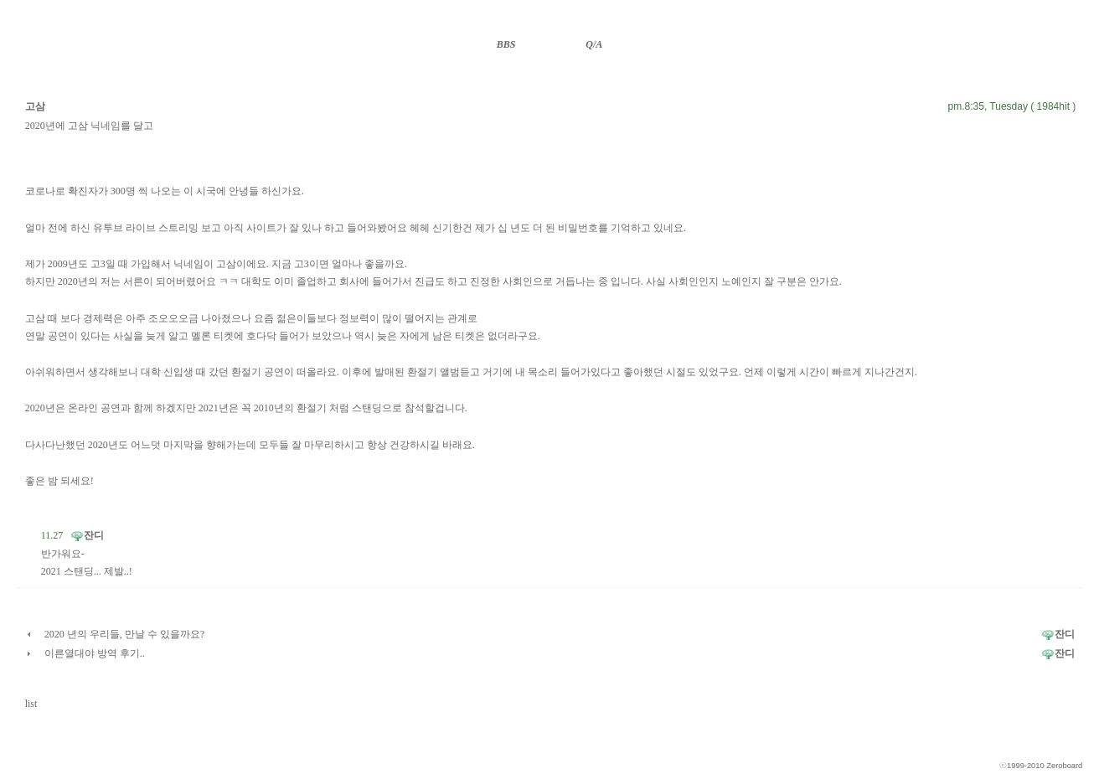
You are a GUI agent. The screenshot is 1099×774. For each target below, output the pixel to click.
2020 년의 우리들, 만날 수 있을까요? (124, 634)
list (31, 704)
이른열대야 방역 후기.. (94, 653)
